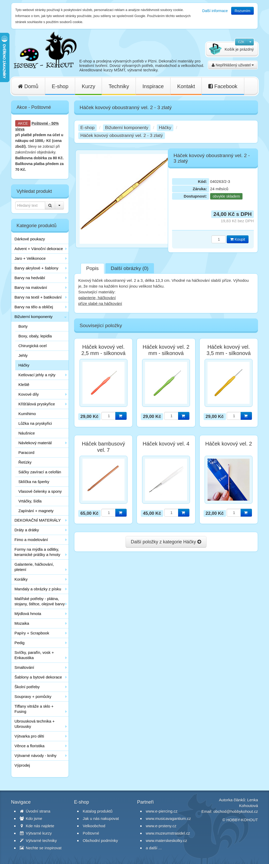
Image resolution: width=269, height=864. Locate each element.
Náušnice (26, 433)
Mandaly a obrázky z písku (37, 589)
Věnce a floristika (29, 746)
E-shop (60, 86)
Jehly (23, 355)
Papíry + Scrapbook (31, 633)
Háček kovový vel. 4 (166, 444)
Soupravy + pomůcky (32, 696)
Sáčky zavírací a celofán (39, 472)
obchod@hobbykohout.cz (235, 811)
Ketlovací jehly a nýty (36, 375)
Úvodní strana (35, 811)
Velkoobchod (94, 826)
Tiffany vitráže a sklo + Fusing (34, 709)
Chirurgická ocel (32, 345)
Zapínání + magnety (36, 510)
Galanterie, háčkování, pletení (34, 567)
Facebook (222, 86)
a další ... (154, 848)
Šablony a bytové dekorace (38, 677)
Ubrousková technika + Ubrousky (34, 724)
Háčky (23, 365)
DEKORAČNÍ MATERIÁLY (37, 520)
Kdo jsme (31, 818)
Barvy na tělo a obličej (33, 307)
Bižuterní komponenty (33, 316)
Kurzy (88, 86)
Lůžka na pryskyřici (35, 423)
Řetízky (25, 462)
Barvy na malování (30, 287)
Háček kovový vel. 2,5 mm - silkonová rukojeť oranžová (103, 353)
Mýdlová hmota (27, 613)
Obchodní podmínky (100, 840)
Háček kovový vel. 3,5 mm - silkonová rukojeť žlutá (228, 353)
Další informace (215, 11)
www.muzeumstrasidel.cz (168, 833)
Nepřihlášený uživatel (233, 65)
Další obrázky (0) (130, 268)
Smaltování (24, 667)
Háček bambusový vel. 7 (103, 447)
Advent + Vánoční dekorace (38, 248)
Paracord (26, 452)
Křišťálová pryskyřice (36, 404)
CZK (241, 42)
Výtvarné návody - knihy (35, 755)
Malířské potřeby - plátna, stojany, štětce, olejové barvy (39, 601)
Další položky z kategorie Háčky (166, 541)
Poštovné (40, 123)
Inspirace (153, 86)
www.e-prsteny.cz (161, 826)
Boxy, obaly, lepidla (35, 336)
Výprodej (22, 765)
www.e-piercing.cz (162, 811)
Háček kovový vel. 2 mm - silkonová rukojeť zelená (166, 353)
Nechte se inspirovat (40, 848)
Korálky (21, 579)
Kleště (23, 384)
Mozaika (21, 623)
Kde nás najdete (37, 826)
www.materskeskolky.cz (166, 840)
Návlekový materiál (35, 443)
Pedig (19, 642)
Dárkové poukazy (29, 239)
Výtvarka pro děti (29, 736)
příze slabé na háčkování (100, 303)
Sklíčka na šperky (33, 481)
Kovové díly (28, 394)
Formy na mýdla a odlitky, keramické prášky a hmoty (37, 552)
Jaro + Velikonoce (30, 258)
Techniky (118, 86)
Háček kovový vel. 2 (228, 444)
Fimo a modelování (31, 539)
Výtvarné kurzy (36, 833)
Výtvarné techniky (38, 840)
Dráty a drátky (26, 530)
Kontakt (186, 86)
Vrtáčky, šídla (30, 501)
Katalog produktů (97, 811)
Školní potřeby (27, 687)
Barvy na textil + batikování (38, 297)
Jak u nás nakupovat (101, 818)
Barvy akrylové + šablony (36, 268)
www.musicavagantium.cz (168, 818)
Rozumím (242, 11)
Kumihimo (27, 413)
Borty (23, 326)
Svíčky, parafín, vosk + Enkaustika (34, 655)
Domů (28, 86)
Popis (92, 268)
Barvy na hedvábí (29, 277)
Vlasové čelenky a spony (40, 491)
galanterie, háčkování (97, 297)
